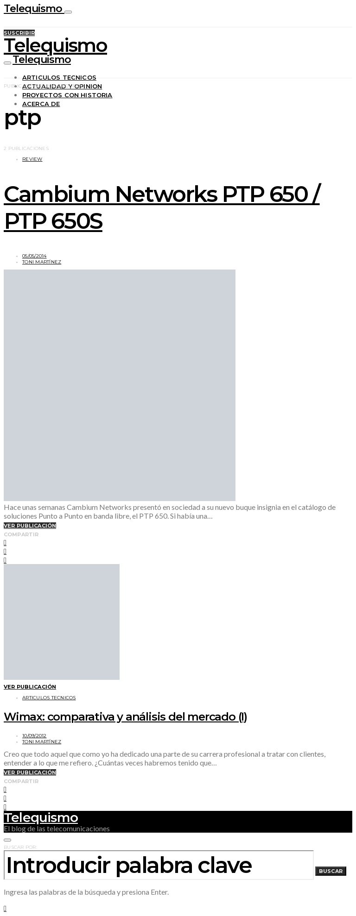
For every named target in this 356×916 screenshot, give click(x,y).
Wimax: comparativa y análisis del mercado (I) (125, 716)
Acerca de (41, 103)
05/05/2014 (34, 256)
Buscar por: (20, 847)
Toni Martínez (41, 262)
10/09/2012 (34, 736)
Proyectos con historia (67, 95)
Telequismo (34, 8)
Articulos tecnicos (59, 77)
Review (32, 159)
